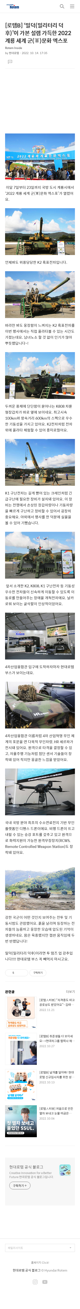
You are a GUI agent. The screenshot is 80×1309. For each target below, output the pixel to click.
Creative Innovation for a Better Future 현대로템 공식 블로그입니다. (31, 1174)
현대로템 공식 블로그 (26, 1167)
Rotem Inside (13, 48)
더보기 (70, 991)
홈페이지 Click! (40, 1262)
